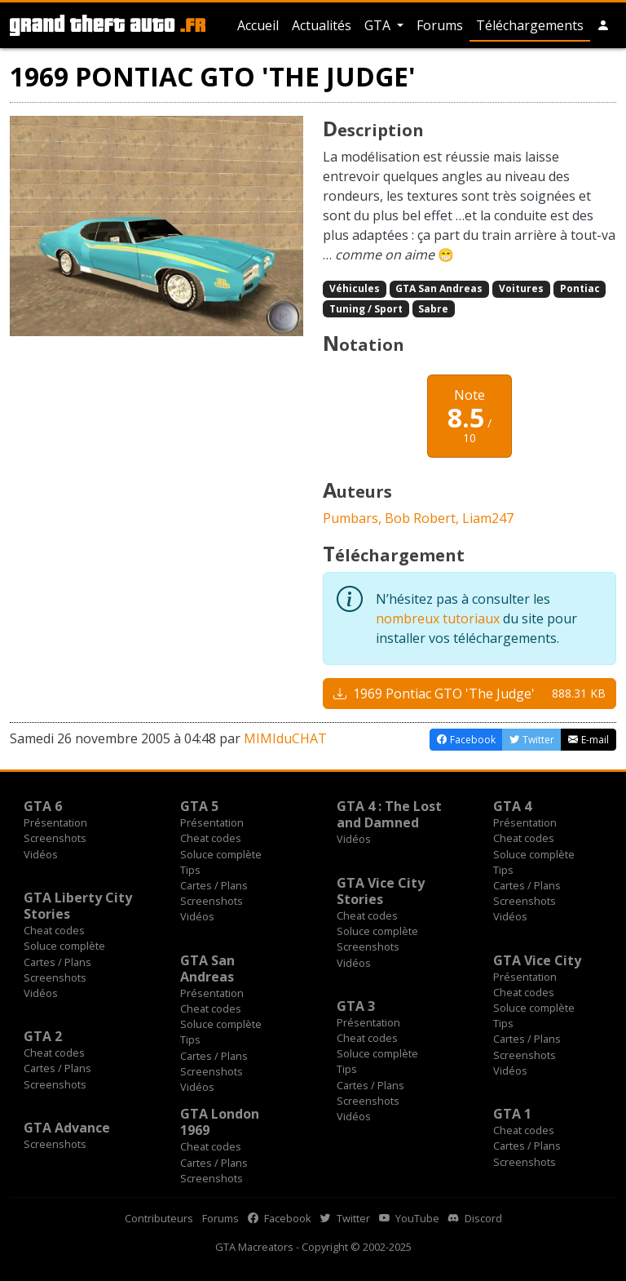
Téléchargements (530, 25)
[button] (603, 25)
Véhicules (354, 288)
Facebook (279, 1218)
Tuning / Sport (366, 309)
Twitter (345, 1218)
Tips (190, 869)
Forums (440, 25)
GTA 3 (356, 1006)
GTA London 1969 (219, 1122)
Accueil (258, 25)
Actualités (321, 25)
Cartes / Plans (214, 885)
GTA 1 (512, 1114)
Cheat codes (210, 838)
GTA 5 (199, 806)
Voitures (521, 288)
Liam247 (488, 518)
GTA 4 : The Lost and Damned (389, 814)
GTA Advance (67, 1128)
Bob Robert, (423, 518)
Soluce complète (221, 854)
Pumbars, (354, 518)
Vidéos (41, 854)
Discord (475, 1218)
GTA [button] (379, 25)
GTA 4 (512, 806)
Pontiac (580, 288)
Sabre (433, 309)
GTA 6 (43, 806)
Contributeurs (159, 1218)
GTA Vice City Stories (381, 891)
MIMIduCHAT (285, 738)
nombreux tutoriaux (438, 618)
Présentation (55, 822)
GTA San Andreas (439, 288)
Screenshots (55, 838)
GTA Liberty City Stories (78, 906)
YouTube (409, 1218)
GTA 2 (43, 1036)
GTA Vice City (537, 960)
